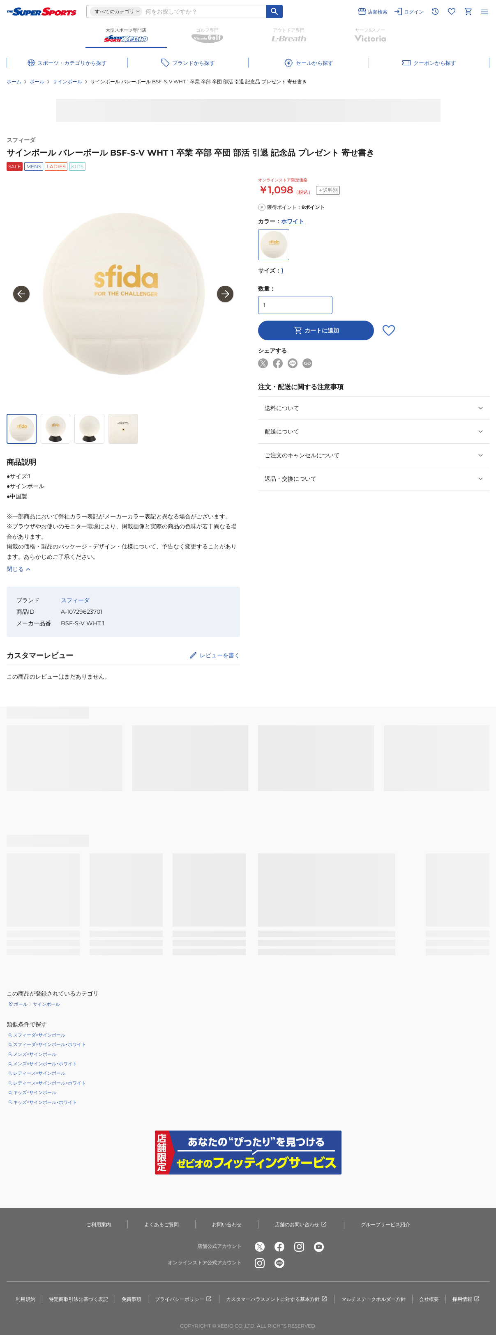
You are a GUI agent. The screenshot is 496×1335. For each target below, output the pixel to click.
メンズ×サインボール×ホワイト (45, 1064)
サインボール (67, 81)
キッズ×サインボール (34, 1092)
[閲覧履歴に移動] (435, 11)
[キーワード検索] (274, 11)
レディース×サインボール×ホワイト (49, 1083)
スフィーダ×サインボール (39, 1035)
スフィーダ (21, 140)
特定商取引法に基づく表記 (78, 1299)
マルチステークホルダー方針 (373, 1299)
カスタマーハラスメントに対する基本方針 (277, 1299)
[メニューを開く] (484, 11)
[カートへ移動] (468, 11)
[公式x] (260, 1247)
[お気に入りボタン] (389, 330)
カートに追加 (316, 330)
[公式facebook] (279, 1247)
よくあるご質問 (161, 1224)
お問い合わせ (227, 1224)
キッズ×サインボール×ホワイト (45, 1102)
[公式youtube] (319, 1247)
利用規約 (25, 1299)
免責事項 (131, 1299)
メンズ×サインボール (34, 1054)
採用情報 (466, 1299)
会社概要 (429, 1299)
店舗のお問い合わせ (301, 1224)
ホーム (14, 81)
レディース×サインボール (39, 1073)
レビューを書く (220, 655)
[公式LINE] (279, 1263)
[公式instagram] (299, 1247)
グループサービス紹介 (385, 1224)
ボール (37, 81)
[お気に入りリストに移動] (452, 11)
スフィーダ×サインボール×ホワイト (49, 1044)
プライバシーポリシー (183, 1299)
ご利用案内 (98, 1224)
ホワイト (292, 221)
